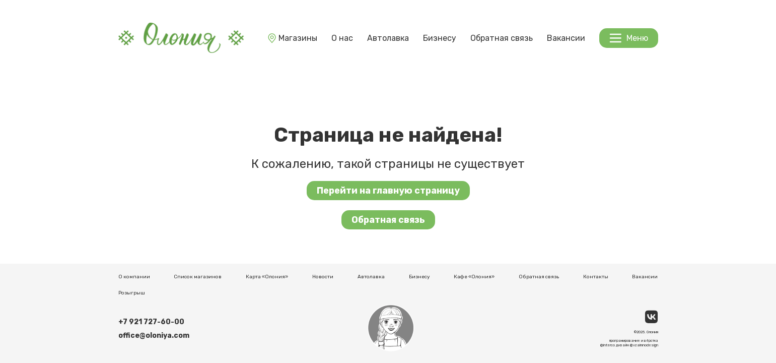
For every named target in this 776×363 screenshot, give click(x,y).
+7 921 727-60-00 (151, 322)
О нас (342, 38)
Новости (322, 277)
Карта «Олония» (267, 277)
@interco (607, 345)
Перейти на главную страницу (388, 190)
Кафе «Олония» (474, 277)
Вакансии (566, 38)
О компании (134, 277)
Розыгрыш (131, 293)
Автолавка (388, 38)
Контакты (595, 277)
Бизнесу (439, 38)
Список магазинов (198, 277)
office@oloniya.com (153, 335)
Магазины (291, 38)
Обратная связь (501, 38)
